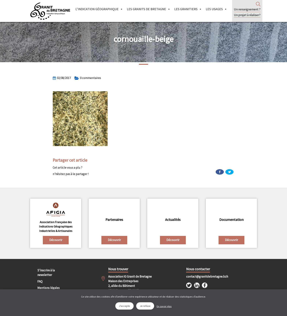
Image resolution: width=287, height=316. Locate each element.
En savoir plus (164, 306)
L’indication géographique (99, 9)
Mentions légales (48, 288)
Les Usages (216, 9)
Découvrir (55, 240)
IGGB (50, 11)
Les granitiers (188, 9)
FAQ (39, 281)
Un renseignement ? (247, 9)
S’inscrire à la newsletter (46, 272)
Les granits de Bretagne (148, 9)
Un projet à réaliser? (247, 15)
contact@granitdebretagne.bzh (203, 276)
